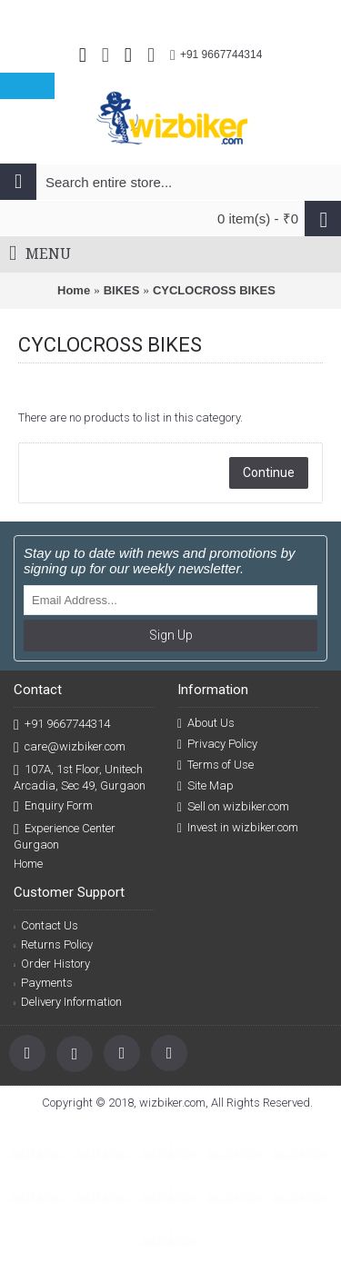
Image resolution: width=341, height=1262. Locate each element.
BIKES (122, 290)
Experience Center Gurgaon (64, 835)
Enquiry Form (53, 806)
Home (73, 290)
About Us (206, 723)
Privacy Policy (217, 744)
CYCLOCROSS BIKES (214, 290)
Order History (52, 963)
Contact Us (46, 925)
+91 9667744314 (62, 724)
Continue (269, 472)
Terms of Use (215, 765)
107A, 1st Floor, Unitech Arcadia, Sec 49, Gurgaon (79, 776)
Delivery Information (68, 1002)
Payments (43, 982)
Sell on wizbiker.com (233, 807)
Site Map (205, 786)
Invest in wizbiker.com (237, 827)
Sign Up (171, 635)
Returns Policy (53, 944)
